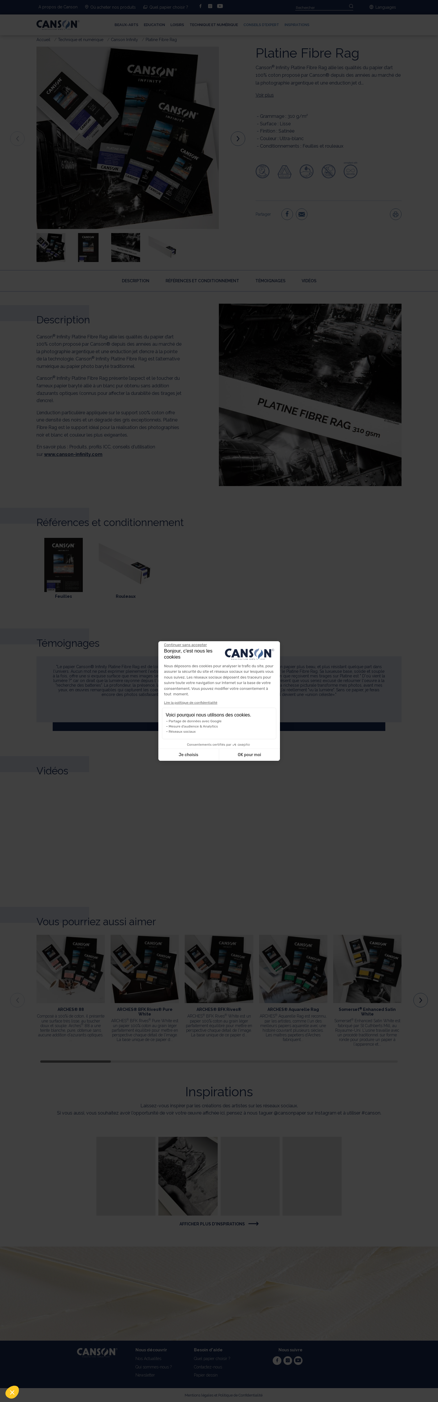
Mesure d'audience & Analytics (193, 726)
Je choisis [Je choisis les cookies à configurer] (188, 754)
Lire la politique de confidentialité (190, 703)
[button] (12, 1392)
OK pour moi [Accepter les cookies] (249, 754)
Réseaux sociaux (182, 732)
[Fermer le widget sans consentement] (185, 645)
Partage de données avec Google (195, 721)
